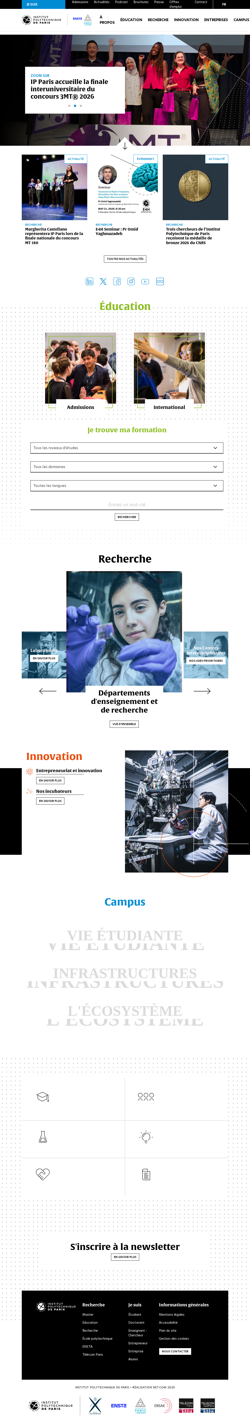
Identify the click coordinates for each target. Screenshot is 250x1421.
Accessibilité (168, 1325)
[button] (43, 4)
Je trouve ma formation (127, 432)
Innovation (186, 22)
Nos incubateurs (53, 792)
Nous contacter (175, 1353)
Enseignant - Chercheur (137, 1335)
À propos (107, 22)
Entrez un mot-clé (127, 506)
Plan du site (168, 1333)
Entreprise (135, 1353)
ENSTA (87, 1349)
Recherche (158, 22)
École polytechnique (97, 1341)
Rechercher (127, 519)
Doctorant (136, 1325)
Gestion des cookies (174, 1341)
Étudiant (134, 1317)
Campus (241, 22)
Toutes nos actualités (125, 260)
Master (87, 1317)
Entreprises (216, 22)
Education (90, 1325)
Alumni (133, 1361)
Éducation (131, 22)
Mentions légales (172, 1317)
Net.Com (160, 1389)
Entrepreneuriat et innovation (68, 772)
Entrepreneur (138, 1345)
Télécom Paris (92, 1357)
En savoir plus (44, 660)
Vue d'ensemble (125, 717)
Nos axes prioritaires (206, 663)
